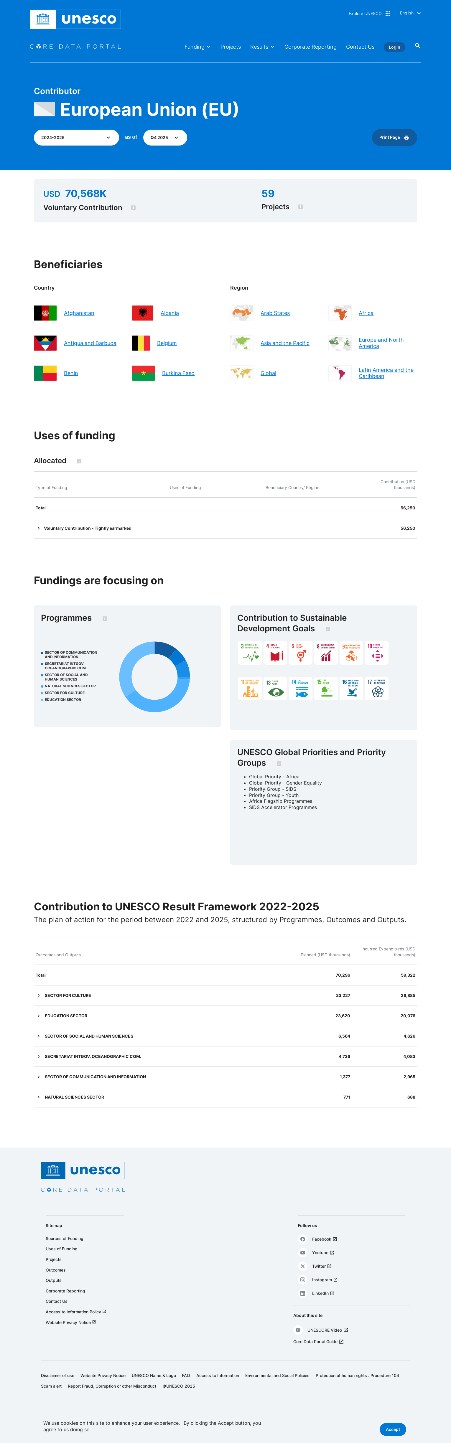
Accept (393, 1429)
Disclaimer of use (57, 1384)
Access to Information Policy (73, 1321)
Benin (78, 373)
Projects (230, 47)
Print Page (382, 137)
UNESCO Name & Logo (154, 1384)
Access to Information (217, 1384)
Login (394, 46)
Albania (173, 313)
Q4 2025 (166, 137)
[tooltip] (140, 207)
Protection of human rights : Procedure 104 (357, 1384)
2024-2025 (60, 137)
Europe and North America (377, 343)
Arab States (275, 313)
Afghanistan (86, 313)
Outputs (54, 1289)
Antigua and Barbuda (97, 343)
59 (266, 194)
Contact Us (360, 47)
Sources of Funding (64, 1247)
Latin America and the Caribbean (382, 373)
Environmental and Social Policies (277, 1384)
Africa (362, 313)
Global (268, 373)
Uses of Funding (62, 1258)
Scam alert (51, 1395)
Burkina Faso (182, 373)
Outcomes (56, 1279)
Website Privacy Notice (68, 1331)
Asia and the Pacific (285, 343)
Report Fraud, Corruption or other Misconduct (112, 1395)
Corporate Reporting (310, 47)
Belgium (170, 343)
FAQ (186, 1384)
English (407, 12)
